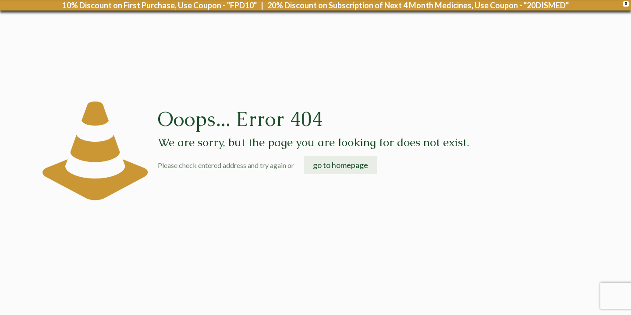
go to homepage (340, 165)
